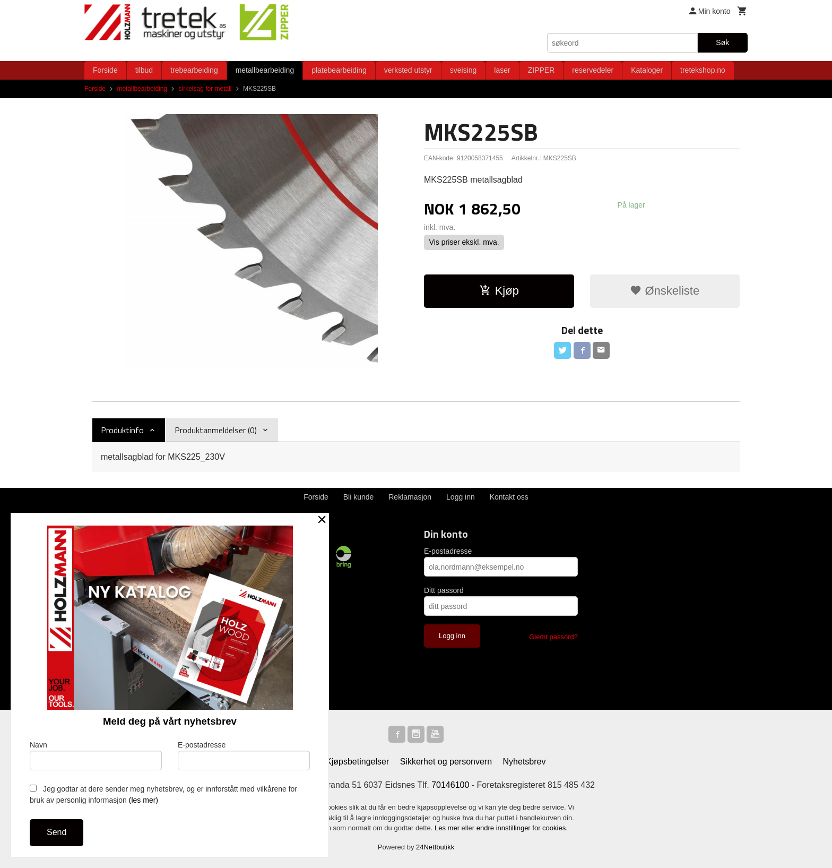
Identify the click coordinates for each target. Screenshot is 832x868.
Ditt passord (444, 590)
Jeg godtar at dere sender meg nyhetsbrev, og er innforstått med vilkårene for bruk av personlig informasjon (163, 794)
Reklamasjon (409, 497)
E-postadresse (448, 551)
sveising (463, 70)
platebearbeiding (339, 70)
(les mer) (143, 800)
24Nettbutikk (435, 847)
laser (502, 70)
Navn (96, 755)
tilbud (144, 70)
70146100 (450, 784)
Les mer (448, 828)
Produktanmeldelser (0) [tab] (216, 430)
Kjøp (499, 290)
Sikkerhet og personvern (446, 761)
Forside (105, 70)
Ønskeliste (664, 290)
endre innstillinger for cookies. (522, 828)
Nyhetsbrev (524, 761)
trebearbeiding (194, 70)
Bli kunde (358, 497)
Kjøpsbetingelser (357, 761)
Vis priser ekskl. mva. (464, 242)
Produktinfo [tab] (122, 430)
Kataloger (647, 70)
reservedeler (592, 70)
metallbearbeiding (265, 70)
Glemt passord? (553, 637)
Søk (722, 42)
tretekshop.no (702, 70)
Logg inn (460, 497)
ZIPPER (541, 70)
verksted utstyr (408, 70)
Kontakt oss (509, 497)
